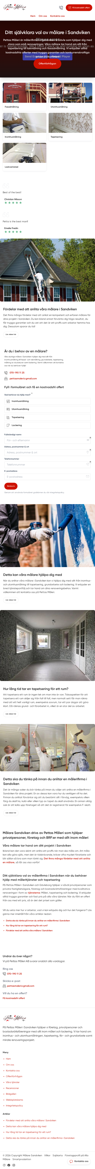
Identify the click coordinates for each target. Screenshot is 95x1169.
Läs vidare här (11, 334)
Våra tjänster (13, 1082)
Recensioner (12, 1088)
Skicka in (11, 486)
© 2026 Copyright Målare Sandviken (22, 1155)
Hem (32, 16)
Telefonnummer (11, 459)
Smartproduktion (22, 1159)
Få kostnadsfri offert (14, 998)
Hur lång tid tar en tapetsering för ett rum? (28, 1132)
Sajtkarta (58, 1155)
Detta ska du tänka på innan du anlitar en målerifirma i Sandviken (40, 1138)
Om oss (43, 16)
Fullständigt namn (12, 434)
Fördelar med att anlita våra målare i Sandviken (31, 1120)
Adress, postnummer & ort (16, 446)
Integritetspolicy (14, 1105)
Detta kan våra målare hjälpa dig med (26, 1126)
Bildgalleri (11, 1094)
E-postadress (10, 471)
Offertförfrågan (47, 63)
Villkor (47, 1155)
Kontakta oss (57, 16)
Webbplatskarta (14, 1100)
